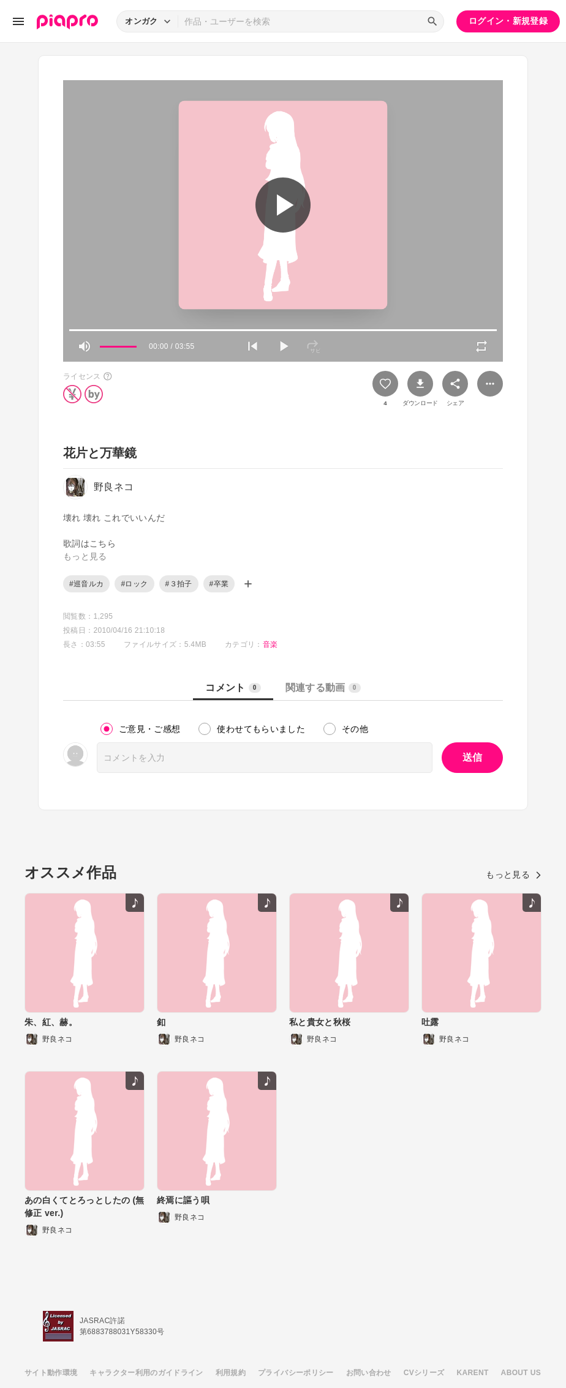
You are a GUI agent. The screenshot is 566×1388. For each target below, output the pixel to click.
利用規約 (231, 1372)
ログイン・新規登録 (508, 21)
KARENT (473, 1372)
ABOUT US (521, 1372)
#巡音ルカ (86, 584)
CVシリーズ (424, 1372)
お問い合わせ (368, 1372)
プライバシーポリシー (296, 1372)
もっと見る (513, 874)
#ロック (134, 584)
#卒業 (219, 584)
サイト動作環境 (51, 1372)
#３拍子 (178, 584)
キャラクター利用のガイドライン (146, 1372)
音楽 (270, 644)
